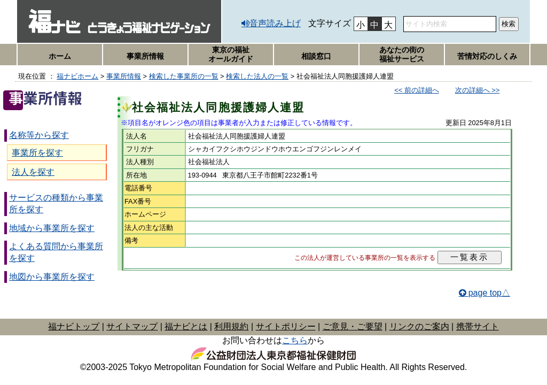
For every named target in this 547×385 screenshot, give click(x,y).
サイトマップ (132, 326)
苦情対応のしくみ (487, 56)
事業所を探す (37, 152)
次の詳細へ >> (477, 90)
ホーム (60, 56)
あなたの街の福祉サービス (401, 54)
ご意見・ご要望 (352, 326)
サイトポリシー (286, 326)
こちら (295, 340)
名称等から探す (39, 135)
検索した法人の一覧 (257, 76)
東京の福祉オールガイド (230, 54)
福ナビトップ (73, 326)
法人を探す (33, 171)
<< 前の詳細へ (416, 90)
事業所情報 (145, 56)
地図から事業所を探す (52, 276)
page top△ (489, 292)
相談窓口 (316, 56)
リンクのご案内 (419, 326)
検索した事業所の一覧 (183, 76)
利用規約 (231, 326)
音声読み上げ (275, 23)
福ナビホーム (77, 76)
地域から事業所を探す (52, 228)
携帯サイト (477, 326)
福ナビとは (186, 326)
